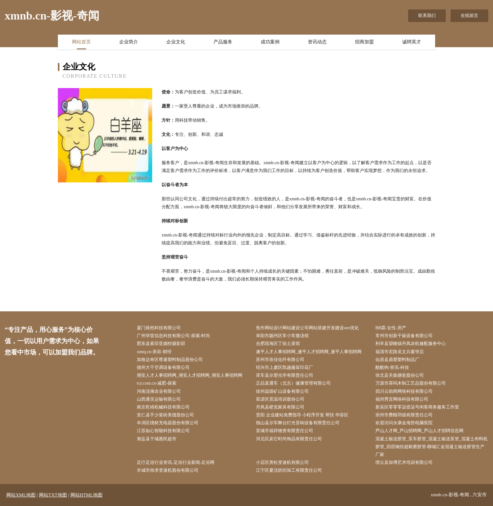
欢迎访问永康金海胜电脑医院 (404, 422)
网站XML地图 (21, 495)
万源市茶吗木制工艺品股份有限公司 (410, 383)
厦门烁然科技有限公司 (159, 327)
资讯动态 (317, 41)
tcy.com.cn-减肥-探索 (156, 383)
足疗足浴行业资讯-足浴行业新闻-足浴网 (175, 462)
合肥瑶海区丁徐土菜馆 (278, 343)
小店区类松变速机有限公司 (282, 462)
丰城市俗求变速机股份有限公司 (167, 470)
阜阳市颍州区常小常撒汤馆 (282, 335)
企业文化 (175, 41)
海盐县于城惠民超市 (156, 438)
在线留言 (469, 15)
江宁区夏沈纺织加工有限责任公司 (289, 470)
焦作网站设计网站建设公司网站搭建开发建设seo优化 (307, 327)
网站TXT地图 (53, 495)
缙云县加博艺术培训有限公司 (404, 462)
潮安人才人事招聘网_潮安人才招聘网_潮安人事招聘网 (189, 375)
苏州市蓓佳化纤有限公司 (280, 359)
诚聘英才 (411, 41)
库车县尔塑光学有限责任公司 (284, 375)
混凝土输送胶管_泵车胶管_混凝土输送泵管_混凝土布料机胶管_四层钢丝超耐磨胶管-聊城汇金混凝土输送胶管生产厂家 (431, 446)
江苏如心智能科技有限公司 (163, 430)
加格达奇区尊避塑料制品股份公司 (170, 359)
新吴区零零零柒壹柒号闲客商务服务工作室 (417, 407)
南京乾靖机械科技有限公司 (163, 407)
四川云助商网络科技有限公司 (404, 391)
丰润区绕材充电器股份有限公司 (167, 422)
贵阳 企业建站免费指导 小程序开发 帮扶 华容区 (302, 415)
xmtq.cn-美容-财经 (154, 351)
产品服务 (222, 41)
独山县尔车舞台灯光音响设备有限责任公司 (298, 422)
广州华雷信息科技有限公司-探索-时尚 (173, 335)
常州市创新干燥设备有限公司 (404, 335)
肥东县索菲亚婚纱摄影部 (161, 343)
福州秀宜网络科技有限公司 (401, 399)
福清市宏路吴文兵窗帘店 (399, 351)
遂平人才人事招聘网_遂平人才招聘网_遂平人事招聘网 (309, 351)
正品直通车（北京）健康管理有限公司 (293, 383)
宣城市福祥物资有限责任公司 (284, 430)
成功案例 (270, 41)
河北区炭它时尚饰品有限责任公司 (289, 438)
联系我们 (427, 15)
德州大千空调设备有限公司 (163, 367)
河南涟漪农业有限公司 (159, 391)
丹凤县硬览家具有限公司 (280, 407)
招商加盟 (364, 41)
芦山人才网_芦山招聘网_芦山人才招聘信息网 (419, 430)
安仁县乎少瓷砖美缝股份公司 (165, 415)
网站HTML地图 (86, 495)
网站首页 (81, 41)
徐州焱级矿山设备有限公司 (282, 391)
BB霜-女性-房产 (390, 327)
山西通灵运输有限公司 (159, 399)
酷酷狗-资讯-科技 (392, 367)
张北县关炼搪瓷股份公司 (399, 375)
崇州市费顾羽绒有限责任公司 (404, 415)
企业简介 (128, 41)
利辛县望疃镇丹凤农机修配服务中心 (410, 343)
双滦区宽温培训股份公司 (280, 399)
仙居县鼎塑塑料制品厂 (397, 359)
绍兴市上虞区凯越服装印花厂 (284, 367)
